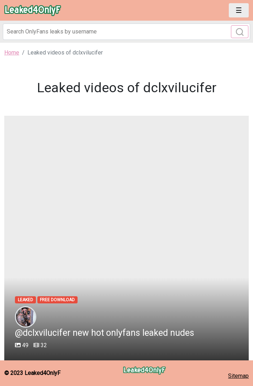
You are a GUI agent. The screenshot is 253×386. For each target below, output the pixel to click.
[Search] (126, 32)
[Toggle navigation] (239, 10)
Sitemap (238, 375)
